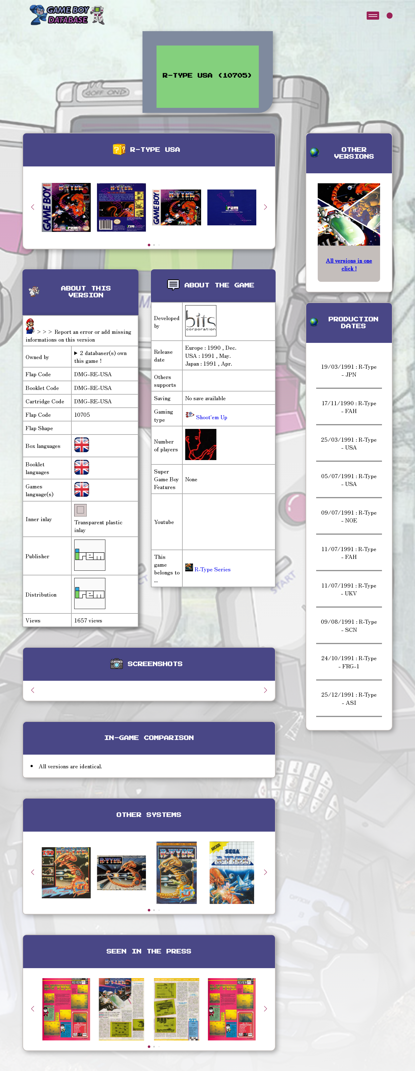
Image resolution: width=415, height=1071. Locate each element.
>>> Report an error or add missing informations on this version (78, 335)
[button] (265, 207)
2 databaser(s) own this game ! (100, 356)
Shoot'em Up (211, 417)
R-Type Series (208, 569)
